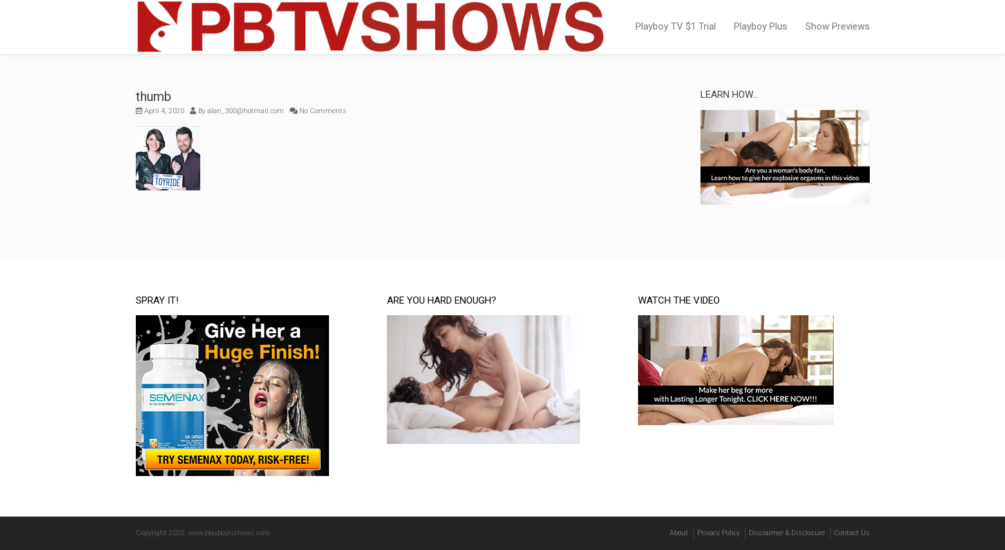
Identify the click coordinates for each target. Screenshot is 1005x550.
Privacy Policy (718, 533)
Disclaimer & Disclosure (787, 533)
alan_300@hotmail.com (245, 111)
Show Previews (837, 26)
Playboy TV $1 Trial (675, 26)
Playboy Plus (760, 26)
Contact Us (852, 533)
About (679, 533)
